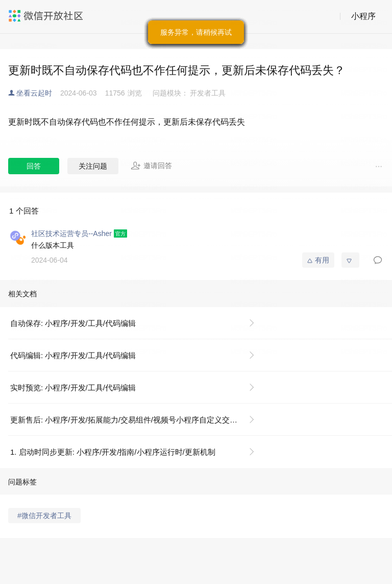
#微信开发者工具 (44, 515)
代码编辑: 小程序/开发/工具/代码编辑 (73, 355)
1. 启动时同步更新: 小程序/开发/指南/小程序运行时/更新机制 (112, 452)
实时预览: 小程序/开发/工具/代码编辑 (73, 387)
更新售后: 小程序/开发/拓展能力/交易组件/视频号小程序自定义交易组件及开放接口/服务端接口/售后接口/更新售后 (136, 419)
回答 (34, 166)
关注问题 (93, 166)
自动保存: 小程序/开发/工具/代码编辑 (73, 323)
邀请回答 (151, 165)
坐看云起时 (34, 93)
